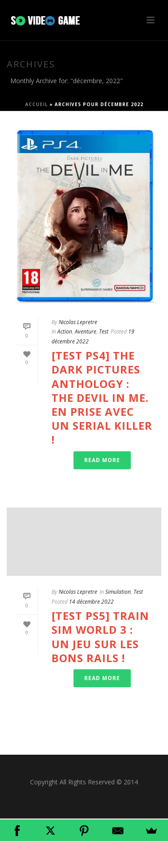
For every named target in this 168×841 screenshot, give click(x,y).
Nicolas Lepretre (78, 322)
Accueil (36, 104)
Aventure (85, 331)
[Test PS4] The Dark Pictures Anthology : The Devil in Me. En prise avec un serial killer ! (102, 397)
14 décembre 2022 (91, 601)
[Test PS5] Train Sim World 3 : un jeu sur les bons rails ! (100, 636)
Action (64, 331)
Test (103, 331)
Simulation (118, 592)
